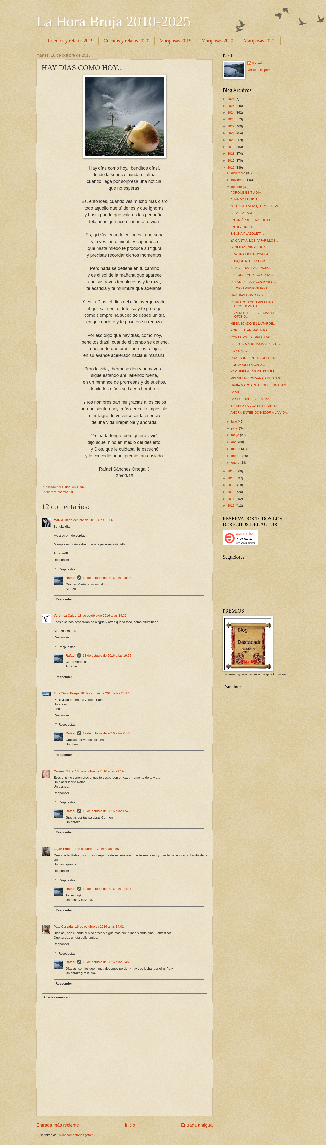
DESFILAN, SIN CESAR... (249, 247)
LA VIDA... (237, 392)
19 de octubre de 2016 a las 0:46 (106, 733)
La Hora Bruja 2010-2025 (113, 21)
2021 (231, 133)
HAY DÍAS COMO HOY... (248, 295)
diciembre (238, 173)
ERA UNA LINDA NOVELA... (250, 254)
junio (235, 428)
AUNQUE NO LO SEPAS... (249, 261)
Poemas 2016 (66, 492)
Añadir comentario (57, 997)
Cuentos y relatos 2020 (126, 40)
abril (234, 442)
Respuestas (67, 569)
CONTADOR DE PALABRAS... (252, 337)
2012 (231, 492)
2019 (231, 147)
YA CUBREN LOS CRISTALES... (253, 371)
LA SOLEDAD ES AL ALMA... (251, 399)
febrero (236, 456)
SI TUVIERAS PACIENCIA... (250, 268)
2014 (231, 478)
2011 (231, 499)
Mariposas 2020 (217, 40)
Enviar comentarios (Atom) (76, 1135)
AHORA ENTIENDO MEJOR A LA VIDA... (260, 412)
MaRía (58, 520)
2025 (231, 106)
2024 (231, 112)
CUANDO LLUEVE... (245, 199)
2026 (231, 99)
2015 (231, 471)
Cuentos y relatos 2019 (71, 40)
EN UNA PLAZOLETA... (247, 233)
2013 (231, 485)
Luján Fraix (62, 849)
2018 (231, 153)
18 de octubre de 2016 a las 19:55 (107, 655)
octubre (237, 187)
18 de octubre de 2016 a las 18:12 (107, 578)
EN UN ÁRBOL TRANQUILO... (252, 220)
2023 (231, 119)
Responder (61, 560)
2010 (231, 505)
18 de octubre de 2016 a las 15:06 (89, 520)
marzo (236, 449)
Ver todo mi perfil (259, 70)
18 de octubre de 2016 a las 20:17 (104, 693)
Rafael (70, 578)
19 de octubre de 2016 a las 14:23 (107, 889)
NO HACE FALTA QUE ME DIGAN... (256, 206)
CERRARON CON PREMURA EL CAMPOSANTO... (254, 304)
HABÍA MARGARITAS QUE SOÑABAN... (259, 385)
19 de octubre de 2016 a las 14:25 (107, 962)
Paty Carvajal (64, 926)
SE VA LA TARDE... (244, 213)
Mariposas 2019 (175, 40)
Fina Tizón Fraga (66, 693)
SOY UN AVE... (241, 351)
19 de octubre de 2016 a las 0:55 (95, 849)
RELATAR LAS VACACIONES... (253, 282)
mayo (235, 435)
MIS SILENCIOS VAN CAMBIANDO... (257, 378)
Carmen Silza (64, 771)
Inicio (130, 1125)
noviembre (239, 180)
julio (234, 421)
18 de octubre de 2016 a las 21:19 (99, 771)
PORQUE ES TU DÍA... (246, 192)
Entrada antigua (197, 1125)
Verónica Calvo (65, 615)
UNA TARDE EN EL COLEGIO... (253, 358)
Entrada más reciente (57, 1125)
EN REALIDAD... (242, 227)
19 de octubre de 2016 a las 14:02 (99, 926)
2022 (231, 126)
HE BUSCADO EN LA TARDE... (253, 323)
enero (235, 462)
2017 (231, 160)
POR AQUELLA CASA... (247, 365)
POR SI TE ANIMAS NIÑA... (250, 330)
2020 (231, 140)
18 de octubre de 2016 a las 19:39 (102, 615)
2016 (231, 167)
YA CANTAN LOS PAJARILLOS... (254, 240)
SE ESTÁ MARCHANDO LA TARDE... (257, 344)
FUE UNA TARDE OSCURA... (251, 275)
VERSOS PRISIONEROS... (249, 288)
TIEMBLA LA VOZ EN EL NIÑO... (254, 406)
